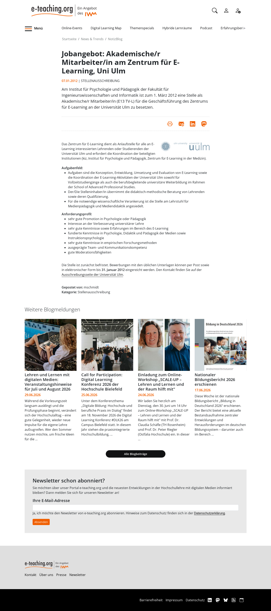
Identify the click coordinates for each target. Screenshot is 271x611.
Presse (61, 575)
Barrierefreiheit (151, 600)
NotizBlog (115, 39)
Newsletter (77, 575)
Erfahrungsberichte (235, 28)
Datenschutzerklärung (209, 513)
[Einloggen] (226, 10)
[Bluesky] (226, 600)
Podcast (206, 28)
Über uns (46, 575)
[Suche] (215, 10)
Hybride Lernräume (177, 28)
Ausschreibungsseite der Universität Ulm (92, 274)
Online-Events (72, 28)
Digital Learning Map (106, 28)
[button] (43, 29)
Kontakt (30, 575)
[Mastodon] (218, 600)
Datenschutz (195, 600)
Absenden (41, 522)
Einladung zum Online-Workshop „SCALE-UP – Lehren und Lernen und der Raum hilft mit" (161, 382)
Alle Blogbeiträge (135, 454)
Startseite (69, 39)
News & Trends (92, 39)
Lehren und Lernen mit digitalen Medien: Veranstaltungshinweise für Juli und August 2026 (48, 382)
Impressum (174, 600)
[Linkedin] (210, 600)
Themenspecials (142, 28)
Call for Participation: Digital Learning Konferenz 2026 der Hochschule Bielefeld (101, 382)
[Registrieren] (238, 10)
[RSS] (234, 600)
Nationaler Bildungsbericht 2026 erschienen (215, 379)
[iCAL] (242, 600)
